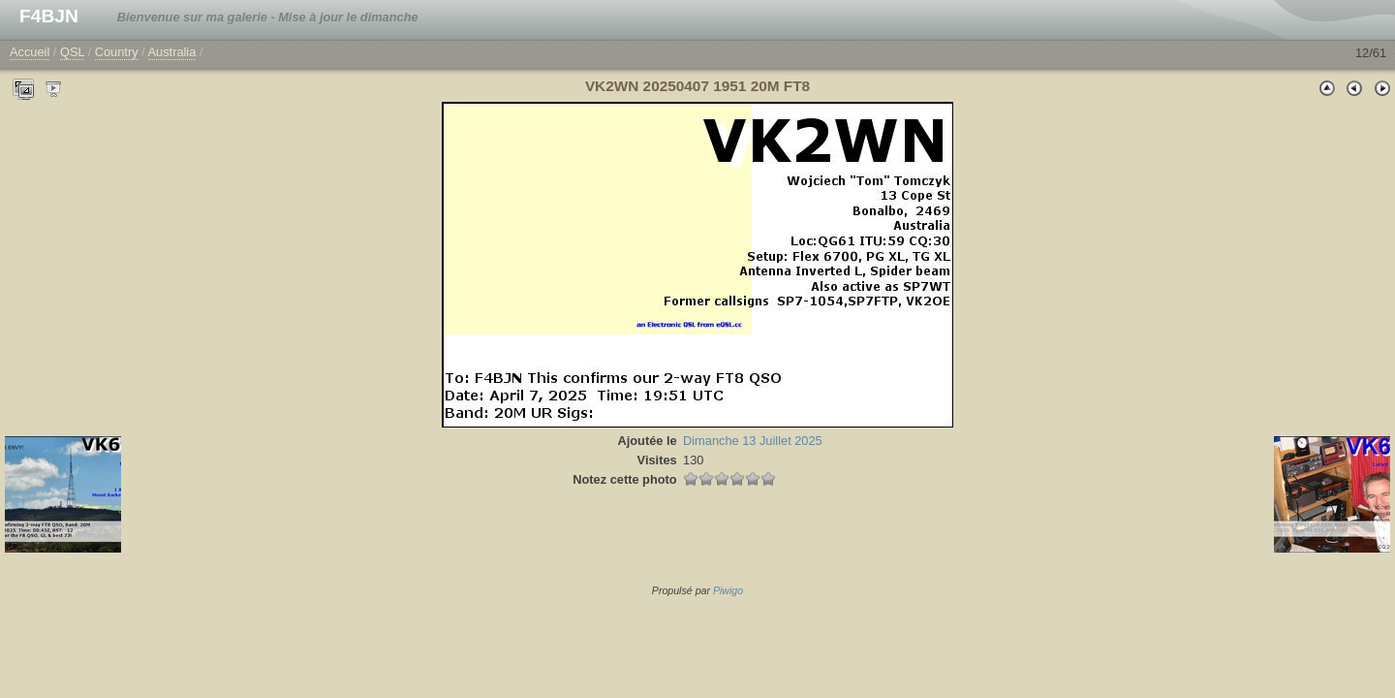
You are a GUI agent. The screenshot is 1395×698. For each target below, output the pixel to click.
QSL (72, 52)
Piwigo (728, 590)
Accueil (29, 52)
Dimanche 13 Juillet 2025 (752, 440)
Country (117, 52)
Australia (172, 52)
